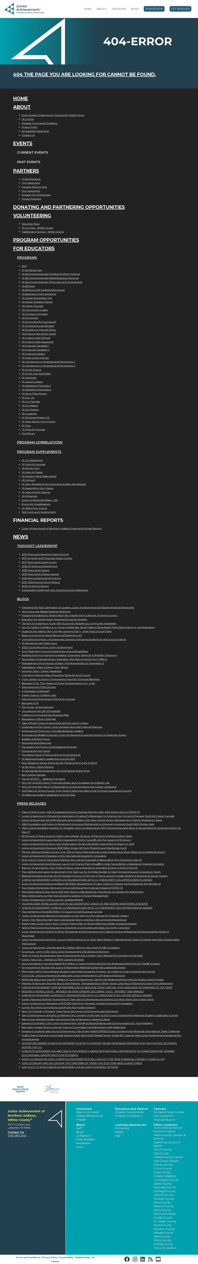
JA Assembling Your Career (38, 488)
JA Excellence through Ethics (39, 329)
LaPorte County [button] (163, 1194)
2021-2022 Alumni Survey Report (41, 582)
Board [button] (80, 1132)
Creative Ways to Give (34, 186)
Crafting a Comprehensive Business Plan (45, 715)
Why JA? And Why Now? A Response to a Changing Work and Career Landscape (69, 786)
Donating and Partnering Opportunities (69, 207)
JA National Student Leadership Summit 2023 (48, 758)
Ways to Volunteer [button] (87, 1112)
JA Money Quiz (30, 468)
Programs (119, 9)
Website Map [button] (82, 1257)
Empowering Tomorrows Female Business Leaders (52, 731)
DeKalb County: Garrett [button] (168, 1157)
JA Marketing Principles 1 (36, 385)
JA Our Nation (30, 405)
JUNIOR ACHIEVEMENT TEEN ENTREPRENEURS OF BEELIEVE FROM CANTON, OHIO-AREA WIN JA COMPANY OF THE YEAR (97, 987)
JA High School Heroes (35, 357)
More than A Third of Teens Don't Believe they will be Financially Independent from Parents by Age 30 (82, 859)
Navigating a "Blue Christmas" (39, 719)
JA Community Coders (35, 310)
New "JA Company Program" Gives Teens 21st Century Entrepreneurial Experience (70, 1011)
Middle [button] (119, 1132)
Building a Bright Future (36, 739)
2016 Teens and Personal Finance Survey (45, 554)
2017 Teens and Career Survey (39, 562)
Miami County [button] (162, 1202)
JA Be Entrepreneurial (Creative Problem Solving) (51, 274)
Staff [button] (79, 1128)
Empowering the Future (36, 751)
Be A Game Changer (34, 774)
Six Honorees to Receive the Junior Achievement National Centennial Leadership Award (73, 967)
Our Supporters (31, 182)
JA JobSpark (29, 377)
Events (22, 143)
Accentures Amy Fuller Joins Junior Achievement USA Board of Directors (65, 951)
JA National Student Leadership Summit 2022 (48, 794)
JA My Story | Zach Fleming (38, 766)
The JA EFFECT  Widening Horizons (43, 778)
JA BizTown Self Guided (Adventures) (43, 290)
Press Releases (31, 803)
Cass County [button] (161, 1153)
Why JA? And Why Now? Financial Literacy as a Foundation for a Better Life (66, 782)
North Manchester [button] (165, 1213)
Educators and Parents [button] (131, 1108)
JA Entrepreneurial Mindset (38, 325)
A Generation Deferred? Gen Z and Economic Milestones (55, 590)
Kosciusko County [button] (165, 1187)
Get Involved (180, 8)
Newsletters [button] (83, 1143)
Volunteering (32, 215)
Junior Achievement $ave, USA (40, 500)
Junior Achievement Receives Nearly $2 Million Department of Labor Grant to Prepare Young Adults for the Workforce (91, 883)
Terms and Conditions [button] (28, 1257)
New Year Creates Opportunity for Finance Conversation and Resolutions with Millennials (73, 1027)
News (135, 9)
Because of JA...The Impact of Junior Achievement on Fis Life (58, 683)
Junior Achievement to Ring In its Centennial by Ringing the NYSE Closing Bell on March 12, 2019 (78, 844)
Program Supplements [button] (129, 1112)
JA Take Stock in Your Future (38, 421)
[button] (106, 9)
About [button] (80, 1124)
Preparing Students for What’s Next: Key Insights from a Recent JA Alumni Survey (70, 615)
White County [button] (162, 1240)
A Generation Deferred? (36, 691)
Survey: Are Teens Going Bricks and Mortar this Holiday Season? (59, 1007)
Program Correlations (39, 442)
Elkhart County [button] (163, 1164)
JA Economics (30, 317)
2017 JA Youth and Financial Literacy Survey (47, 558)
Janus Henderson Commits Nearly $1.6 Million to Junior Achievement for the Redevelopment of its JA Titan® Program (91, 963)
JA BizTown (28, 286)
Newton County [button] (164, 1206)
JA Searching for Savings (36, 492)
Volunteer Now (30, 223)
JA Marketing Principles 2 (36, 389)
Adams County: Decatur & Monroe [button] (170, 1137)
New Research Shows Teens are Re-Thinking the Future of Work (59, 762)
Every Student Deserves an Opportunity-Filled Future (53, 115)
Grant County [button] (162, 1172)
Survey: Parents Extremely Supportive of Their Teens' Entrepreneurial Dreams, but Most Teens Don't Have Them (88, 999)
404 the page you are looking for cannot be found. (84, 74)
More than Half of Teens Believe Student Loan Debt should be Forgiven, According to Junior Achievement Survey (88, 971)
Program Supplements (39, 452)
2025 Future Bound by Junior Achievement (47, 647)
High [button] (118, 1135)
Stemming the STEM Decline (39, 687)
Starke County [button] (163, 1225)
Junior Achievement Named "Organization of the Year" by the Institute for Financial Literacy (75, 915)
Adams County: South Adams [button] (167, 1144)
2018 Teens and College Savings (40, 574)
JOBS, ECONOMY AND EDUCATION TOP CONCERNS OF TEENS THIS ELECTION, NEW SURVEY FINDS (82, 1063)
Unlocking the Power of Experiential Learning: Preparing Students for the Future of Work (74, 639)
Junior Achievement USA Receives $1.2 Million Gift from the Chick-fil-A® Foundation (71, 947)
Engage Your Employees (36, 194)
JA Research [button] (83, 1135)
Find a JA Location (165, 1247)
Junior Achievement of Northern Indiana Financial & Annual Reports (61, 528)
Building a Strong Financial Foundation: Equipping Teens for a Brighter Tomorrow (69, 655)
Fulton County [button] (163, 1168)
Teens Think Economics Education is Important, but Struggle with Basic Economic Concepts (76, 927)
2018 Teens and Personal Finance (41, 578)
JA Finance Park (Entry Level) (39, 333)
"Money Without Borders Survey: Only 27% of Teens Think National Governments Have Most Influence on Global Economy (93, 852)
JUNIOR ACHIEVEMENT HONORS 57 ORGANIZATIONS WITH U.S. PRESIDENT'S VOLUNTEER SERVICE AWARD (87, 995)
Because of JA (30, 703)
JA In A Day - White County (37, 227)
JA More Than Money (34, 393)
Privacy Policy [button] (50, 1257)
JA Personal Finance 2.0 (36, 417)
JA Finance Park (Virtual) (36, 337)
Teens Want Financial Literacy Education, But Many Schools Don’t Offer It (64, 659)
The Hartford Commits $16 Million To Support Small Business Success (62, 911)
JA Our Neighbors (32, 460)
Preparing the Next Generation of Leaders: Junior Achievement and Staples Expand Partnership (78, 607)
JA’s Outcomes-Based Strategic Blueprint (46, 611)
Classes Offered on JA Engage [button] (89, 1117)
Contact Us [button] (16, 1132)
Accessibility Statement (35, 131)
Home (88, 9)
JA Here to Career (32, 472)
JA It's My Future (31, 369)
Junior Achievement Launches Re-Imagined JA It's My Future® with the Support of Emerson (76, 839)
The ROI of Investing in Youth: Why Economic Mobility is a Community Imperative (69, 623)
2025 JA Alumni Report (35, 586)
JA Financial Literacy (33, 353)
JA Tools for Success (33, 429)
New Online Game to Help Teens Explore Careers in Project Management (65, 895)
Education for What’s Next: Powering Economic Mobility (55, 619)
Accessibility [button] (66, 1257)
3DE (24, 266)
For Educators (34, 248)
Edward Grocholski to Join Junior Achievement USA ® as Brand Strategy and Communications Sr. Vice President (87, 1023)
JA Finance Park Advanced (37, 341)
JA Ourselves (29, 413)
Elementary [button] (122, 1128)
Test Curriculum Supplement (39, 512)
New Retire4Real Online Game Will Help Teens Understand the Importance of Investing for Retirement (82, 891)
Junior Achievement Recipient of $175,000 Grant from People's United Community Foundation (77, 1003)
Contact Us (28, 135)
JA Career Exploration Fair (37, 298)
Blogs (23, 599)
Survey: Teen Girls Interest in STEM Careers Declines (53, 959)
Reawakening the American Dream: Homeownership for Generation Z (63, 663)
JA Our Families (31, 401)
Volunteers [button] (84, 1108)
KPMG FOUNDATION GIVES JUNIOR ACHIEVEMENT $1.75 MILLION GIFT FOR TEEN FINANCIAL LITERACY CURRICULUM (93, 1059)
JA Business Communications (39, 294)
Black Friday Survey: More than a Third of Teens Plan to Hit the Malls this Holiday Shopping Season (79, 923)
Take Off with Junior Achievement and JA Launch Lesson (55, 723)
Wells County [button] (162, 1236)
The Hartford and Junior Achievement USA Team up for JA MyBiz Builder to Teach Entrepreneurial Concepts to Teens (91, 871)
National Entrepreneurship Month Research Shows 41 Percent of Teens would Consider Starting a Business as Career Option (95, 875)
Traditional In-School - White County (43, 231)
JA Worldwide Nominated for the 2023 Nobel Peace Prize (56, 770)
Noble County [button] (162, 1210)
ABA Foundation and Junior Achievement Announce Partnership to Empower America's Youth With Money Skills (88, 824)
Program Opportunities (46, 240)
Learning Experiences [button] (130, 1124)
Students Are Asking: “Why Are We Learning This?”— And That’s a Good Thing (67, 631)
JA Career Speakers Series (37, 301)
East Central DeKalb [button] (166, 1161)
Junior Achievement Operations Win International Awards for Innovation (64, 855)
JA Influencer (29, 496)
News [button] (79, 1147)
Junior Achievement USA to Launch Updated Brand (52, 899)
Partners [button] (160, 1108)
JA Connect (28, 480)
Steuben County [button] (164, 1229)
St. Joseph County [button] (165, 1221)
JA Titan (26, 425)
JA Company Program (35, 314)
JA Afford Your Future (34, 508)
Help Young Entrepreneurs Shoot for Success (48, 699)
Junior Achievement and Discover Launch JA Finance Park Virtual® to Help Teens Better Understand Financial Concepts (93, 864)
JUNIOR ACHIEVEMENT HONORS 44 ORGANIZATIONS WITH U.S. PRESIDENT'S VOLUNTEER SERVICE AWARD (87, 907)
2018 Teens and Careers (36, 570)
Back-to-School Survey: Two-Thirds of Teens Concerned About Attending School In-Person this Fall (80, 867)
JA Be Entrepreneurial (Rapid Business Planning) (50, 278)
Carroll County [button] (163, 1149)
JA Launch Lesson (32, 381)
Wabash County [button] (163, 1232)
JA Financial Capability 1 (35, 345)
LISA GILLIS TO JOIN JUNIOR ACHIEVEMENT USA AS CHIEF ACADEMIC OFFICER (70, 1067)
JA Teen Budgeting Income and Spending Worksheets (54, 484)
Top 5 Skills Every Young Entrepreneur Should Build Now (55, 651)
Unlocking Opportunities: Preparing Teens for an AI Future (56, 675)
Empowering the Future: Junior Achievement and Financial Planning (62, 727)
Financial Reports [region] (164, 1119)
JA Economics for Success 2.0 (39, 321)
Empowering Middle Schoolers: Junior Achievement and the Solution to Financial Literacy (74, 735)
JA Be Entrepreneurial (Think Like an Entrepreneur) (52, 282)
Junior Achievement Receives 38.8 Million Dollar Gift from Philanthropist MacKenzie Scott (74, 848)
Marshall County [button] (164, 1198)
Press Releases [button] (85, 1139)
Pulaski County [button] (163, 1217)
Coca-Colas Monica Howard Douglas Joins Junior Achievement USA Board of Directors (73, 975)
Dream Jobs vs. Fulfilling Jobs (39, 695)
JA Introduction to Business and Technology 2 (48, 365)
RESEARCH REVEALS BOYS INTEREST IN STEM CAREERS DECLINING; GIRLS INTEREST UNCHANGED (83, 991)
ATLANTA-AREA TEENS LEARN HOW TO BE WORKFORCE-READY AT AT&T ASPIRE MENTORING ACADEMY (85, 903)
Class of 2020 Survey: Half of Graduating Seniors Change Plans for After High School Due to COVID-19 (81, 812)
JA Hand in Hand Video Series (39, 476)
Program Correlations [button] (128, 1115)
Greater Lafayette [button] (165, 1176)
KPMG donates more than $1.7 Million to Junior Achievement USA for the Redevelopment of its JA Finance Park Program (93, 979)
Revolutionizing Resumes (36, 742)
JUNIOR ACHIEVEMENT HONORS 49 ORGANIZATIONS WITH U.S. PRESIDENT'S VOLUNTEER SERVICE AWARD (87, 879)
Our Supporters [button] (164, 1115)
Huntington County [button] (166, 1179)
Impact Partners (31, 198)
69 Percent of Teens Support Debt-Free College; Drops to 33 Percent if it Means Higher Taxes (77, 836)
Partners (26, 171)
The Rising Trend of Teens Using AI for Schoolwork (51, 754)
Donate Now (154, 8)
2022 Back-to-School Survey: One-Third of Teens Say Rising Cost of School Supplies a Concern (76, 790)
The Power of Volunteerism (38, 707)
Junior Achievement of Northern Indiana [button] (168, 1129)
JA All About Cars (32, 270)
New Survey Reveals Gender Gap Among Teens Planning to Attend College (66, 1019)
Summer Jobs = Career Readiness (41, 671)
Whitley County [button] (163, 1244)
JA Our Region (30, 409)
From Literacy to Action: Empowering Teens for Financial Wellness (60, 679)
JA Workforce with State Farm (39, 643)
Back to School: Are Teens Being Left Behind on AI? (52, 635)
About (101, 9)
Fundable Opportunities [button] (169, 1112)
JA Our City (28, 397)
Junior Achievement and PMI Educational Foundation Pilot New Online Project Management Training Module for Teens (92, 820)
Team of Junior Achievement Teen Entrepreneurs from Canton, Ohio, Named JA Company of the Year (82, 955)
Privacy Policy (30, 127)
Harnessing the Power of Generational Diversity (49, 747)
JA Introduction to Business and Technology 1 (48, 361)
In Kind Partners (31, 179)
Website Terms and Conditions (39, 123)
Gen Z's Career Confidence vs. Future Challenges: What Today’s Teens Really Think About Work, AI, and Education (88, 627)
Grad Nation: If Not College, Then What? (45, 667)
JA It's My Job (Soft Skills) (36, 373)
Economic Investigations (36, 504)
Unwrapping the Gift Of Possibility (41, 711)
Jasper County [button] (163, 1183)
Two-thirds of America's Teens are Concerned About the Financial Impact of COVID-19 (72, 887)
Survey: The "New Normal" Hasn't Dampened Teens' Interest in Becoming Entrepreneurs (74, 919)
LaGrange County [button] (165, 1191)
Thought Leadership (37, 546)
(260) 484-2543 (17, 1135)
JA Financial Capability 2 (36, 349)
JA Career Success (32, 305)
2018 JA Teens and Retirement (40, 566)
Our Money (28, 433)
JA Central (28, 119)
